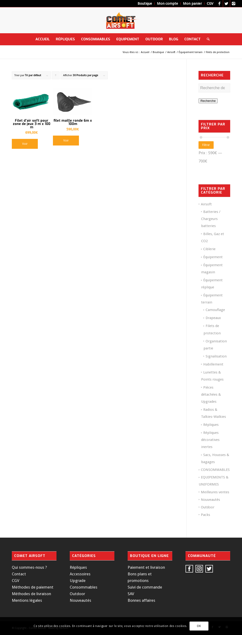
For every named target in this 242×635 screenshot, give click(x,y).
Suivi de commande (145, 587)
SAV (131, 593)
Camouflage (215, 310)
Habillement (213, 364)
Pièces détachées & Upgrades (211, 394)
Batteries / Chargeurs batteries (210, 219)
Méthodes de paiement (32, 587)
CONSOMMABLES (215, 470)
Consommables (83, 587)
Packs (205, 515)
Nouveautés (210, 500)
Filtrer (206, 145)
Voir (25, 143)
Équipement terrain (191, 52)
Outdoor (207, 507)
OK (199, 626)
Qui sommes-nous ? (29, 567)
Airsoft (171, 52)
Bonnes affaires (141, 600)
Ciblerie (209, 249)
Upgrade (78, 580)
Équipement (213, 257)
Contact (19, 574)
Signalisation (216, 356)
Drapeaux (213, 318)
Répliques (211, 425)
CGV (15, 580)
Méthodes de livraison (31, 593)
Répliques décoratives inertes (210, 440)
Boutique (158, 52)
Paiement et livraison (146, 567)
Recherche (208, 101)
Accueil (145, 52)
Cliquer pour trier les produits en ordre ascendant (56, 76)
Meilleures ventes (215, 492)
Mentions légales (27, 600)
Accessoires (80, 574)
